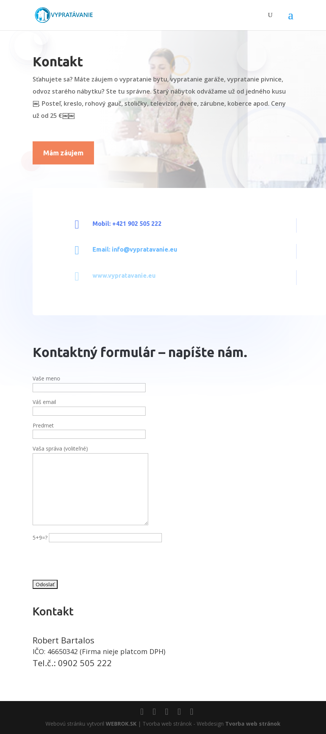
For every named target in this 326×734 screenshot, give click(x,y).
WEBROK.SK (121, 723)
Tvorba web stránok (253, 723)
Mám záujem (63, 153)
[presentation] (90, 562)
